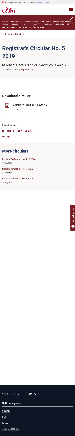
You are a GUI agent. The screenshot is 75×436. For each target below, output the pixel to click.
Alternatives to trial (10, 429)
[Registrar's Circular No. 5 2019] (37, 107)
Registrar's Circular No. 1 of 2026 (19, 159)
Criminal (6, 411)
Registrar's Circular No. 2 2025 (17, 169)
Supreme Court (28, 69)
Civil (4, 417)
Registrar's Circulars (14, 34)
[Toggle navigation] (71, 9)
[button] (43, 2)
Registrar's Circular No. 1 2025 (17, 178)
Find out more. (38, 27)
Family (5, 423)
